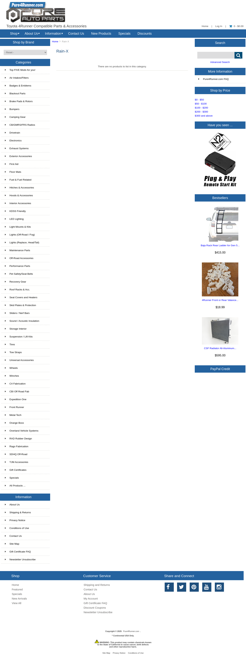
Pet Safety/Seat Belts (19, 273)
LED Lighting (14, 219)
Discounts (144, 33)
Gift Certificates (15, 470)
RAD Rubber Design (18, 438)
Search (220, 43)
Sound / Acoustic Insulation (22, 321)
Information (53, 33)
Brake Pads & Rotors (19, 101)
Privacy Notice (15, 520)
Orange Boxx (14, 423)
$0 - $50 (199, 99)
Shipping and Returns (97, 584)
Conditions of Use (17, 528)
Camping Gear (15, 117)
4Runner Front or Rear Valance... (220, 300)
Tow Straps (13, 352)
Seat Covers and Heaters (21, 297)
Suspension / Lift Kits (19, 336)
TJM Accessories (16, 462)
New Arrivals (19, 598)
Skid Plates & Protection (20, 305)
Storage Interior (16, 328)
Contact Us (76, 33)
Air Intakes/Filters (17, 77)
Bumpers (12, 109)
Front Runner (14, 407)
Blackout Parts (15, 93)
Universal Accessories (19, 360)
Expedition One (15, 399)
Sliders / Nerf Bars (17, 313)
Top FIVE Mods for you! (20, 70)
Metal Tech (13, 415)
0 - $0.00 (236, 26)
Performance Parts (17, 266)
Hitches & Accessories (19, 187)
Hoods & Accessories (19, 195)
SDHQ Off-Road (16, 454)
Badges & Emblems (18, 85)
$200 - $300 (201, 111)
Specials (124, 33)
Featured (17, 589)
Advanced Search (220, 62)
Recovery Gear (15, 281)
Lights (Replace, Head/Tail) (22, 242)
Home (205, 26)
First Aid (11, 164)
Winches (12, 375)
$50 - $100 (201, 103)
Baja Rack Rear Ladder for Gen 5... (220, 245)
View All (16, 603)
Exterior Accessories (18, 156)
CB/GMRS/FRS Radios (20, 124)
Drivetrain (12, 132)
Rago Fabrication (16, 446)
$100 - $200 (201, 107)
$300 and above (204, 115)
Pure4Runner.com (131, 631)
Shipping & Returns (18, 512)
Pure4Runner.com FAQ (213, 79)
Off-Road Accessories (19, 258)
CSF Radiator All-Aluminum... (220, 348)
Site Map (12, 543)
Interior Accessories (18, 203)
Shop (14, 33)
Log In (218, 26)
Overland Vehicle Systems (21, 430)
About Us (31, 33)
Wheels (11, 368)
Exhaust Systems (17, 148)
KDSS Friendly (15, 211)
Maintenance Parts (17, 250)
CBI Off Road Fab (17, 391)
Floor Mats (13, 172)
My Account (91, 598)
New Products (101, 33)
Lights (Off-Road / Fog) (20, 234)
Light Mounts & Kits (18, 226)
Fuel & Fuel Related (18, 179)
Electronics (13, 140)
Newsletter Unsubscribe (20, 559)
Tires (10, 344)
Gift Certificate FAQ (18, 551)
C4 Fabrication (15, 383)
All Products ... (15, 485)
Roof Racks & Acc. (17, 289)
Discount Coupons (95, 607)
